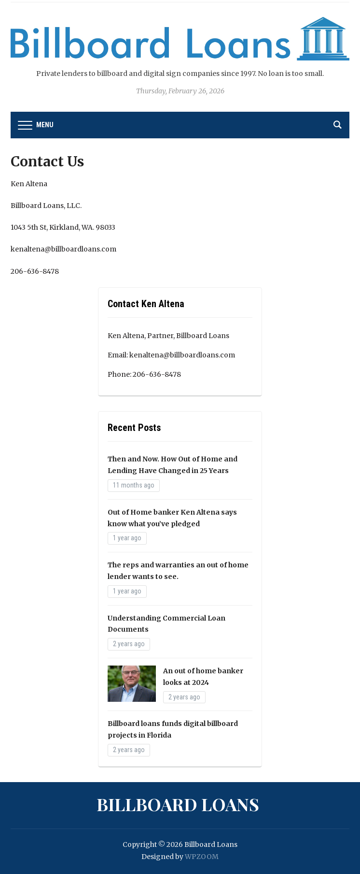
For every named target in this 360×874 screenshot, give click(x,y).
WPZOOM (202, 856)
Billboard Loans (178, 803)
